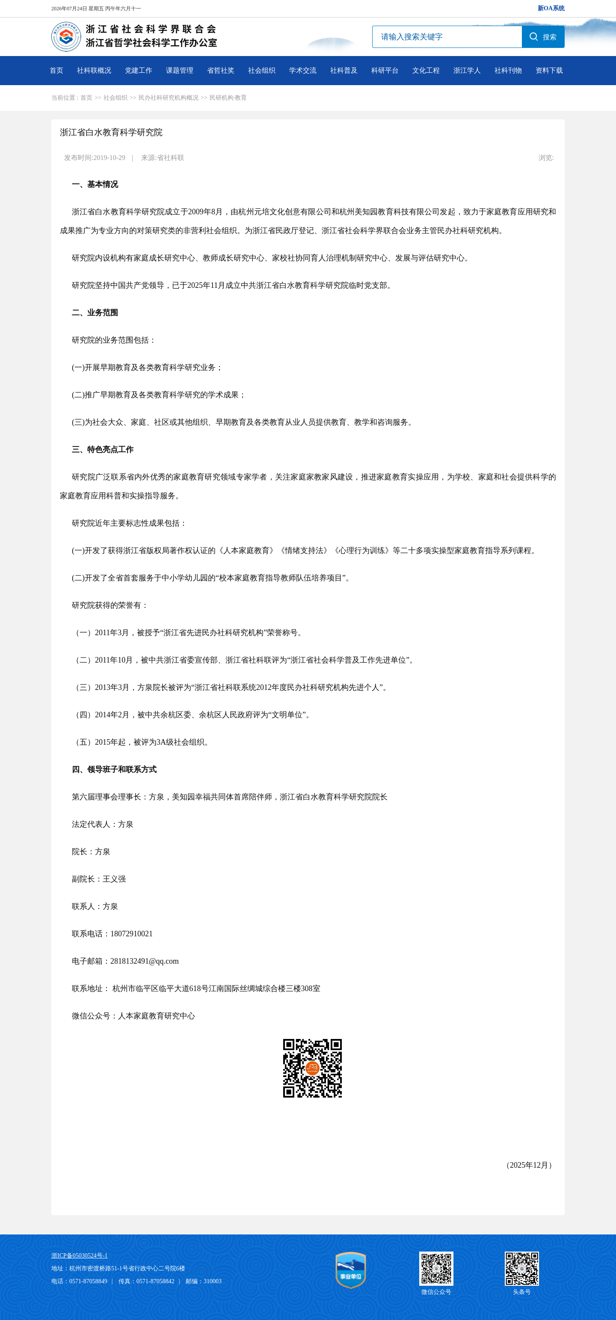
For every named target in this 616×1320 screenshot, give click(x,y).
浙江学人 (467, 70)
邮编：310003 (204, 1281)
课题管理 (179, 70)
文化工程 (426, 70)
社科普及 (344, 70)
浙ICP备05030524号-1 (79, 1255)
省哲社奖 (220, 70)
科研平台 (385, 70)
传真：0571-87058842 (146, 1281)
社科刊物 (508, 70)
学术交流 (303, 70)
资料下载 (549, 70)
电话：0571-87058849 (79, 1281)
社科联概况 (94, 70)
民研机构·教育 (228, 98)
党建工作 (138, 70)
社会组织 (261, 70)
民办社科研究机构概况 (168, 98)
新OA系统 (551, 8)
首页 (56, 70)
